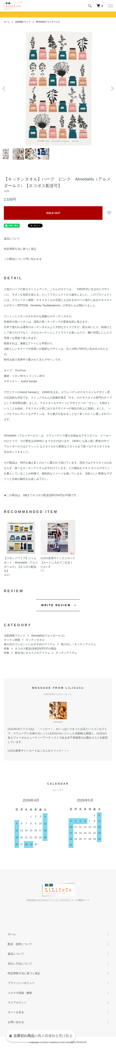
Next (111, 88)
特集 (6, 648)
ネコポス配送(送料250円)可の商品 (35, 648)
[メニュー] (110, 6)
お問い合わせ (16, 1022)
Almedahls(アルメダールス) (48, 22)
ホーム (7, 22)
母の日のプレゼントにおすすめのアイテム (29, 644)
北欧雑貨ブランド (22, 22)
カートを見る (16, 1012)
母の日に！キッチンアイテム (78, 644)
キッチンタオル (35, 639)
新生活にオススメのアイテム (32, 652)
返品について (12, 238)
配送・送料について (20, 944)
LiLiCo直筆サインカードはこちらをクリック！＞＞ (38, 750)
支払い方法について (20, 963)
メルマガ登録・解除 (20, 992)
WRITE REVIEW (56, 605)
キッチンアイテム (66, 652)
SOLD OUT (53, 213)
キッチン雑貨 (12, 639)
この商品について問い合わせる (23, 258)
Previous (4, 88)
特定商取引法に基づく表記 (20, 248)
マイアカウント (17, 1002)
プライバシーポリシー (21, 982)
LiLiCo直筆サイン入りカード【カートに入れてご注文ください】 (58, 562)
